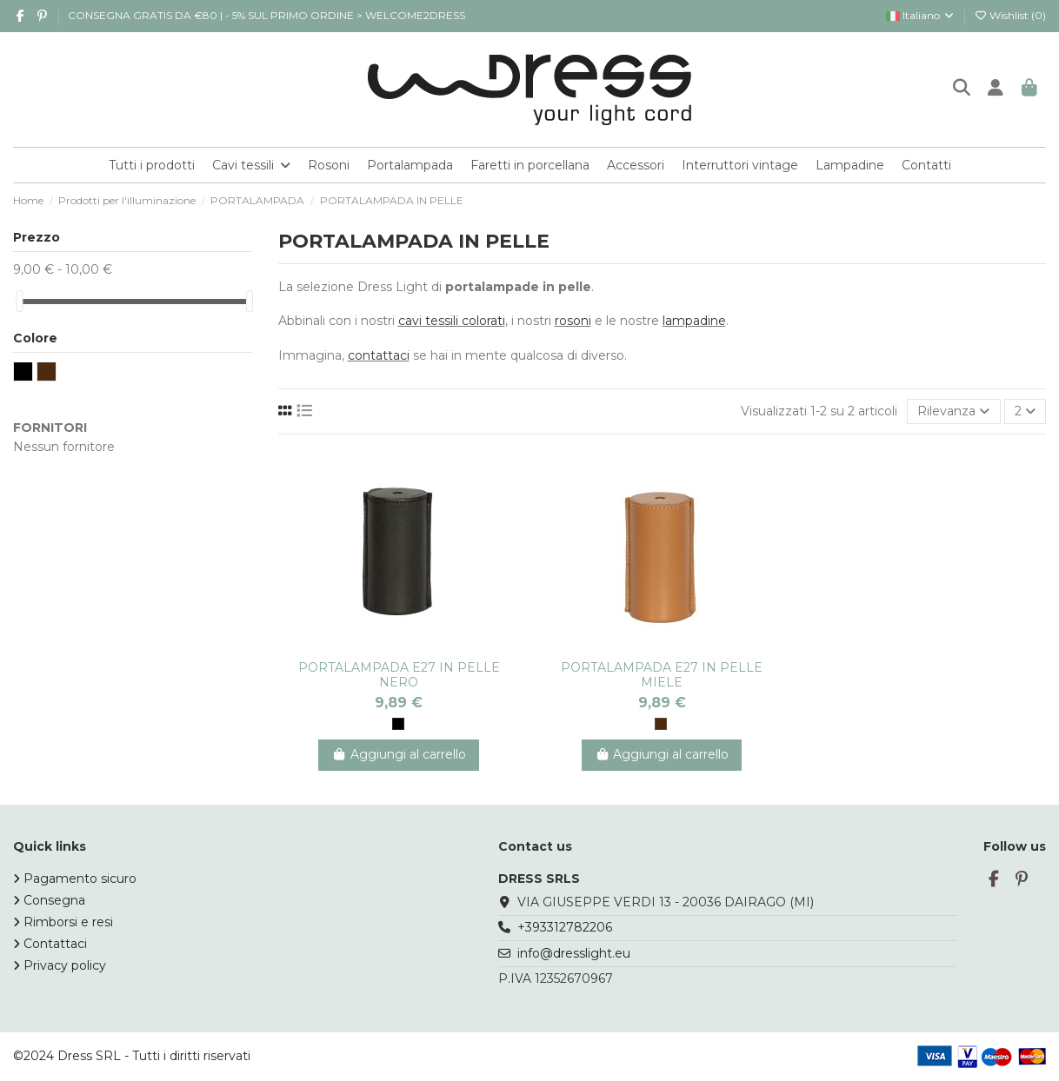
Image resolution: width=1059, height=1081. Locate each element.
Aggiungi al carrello (398, 754)
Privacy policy (64, 965)
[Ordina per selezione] (953, 411)
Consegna (54, 900)
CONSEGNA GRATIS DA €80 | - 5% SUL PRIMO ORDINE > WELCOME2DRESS (266, 15)
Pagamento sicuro (80, 878)
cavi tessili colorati (451, 320)
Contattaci (55, 944)
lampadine (694, 320)
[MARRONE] (661, 724)
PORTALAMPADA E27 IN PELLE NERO (399, 675)
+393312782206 (564, 927)
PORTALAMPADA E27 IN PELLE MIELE (662, 675)
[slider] (19, 301)
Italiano (921, 15)
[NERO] (398, 724)
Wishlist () (1010, 15)
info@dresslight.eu (573, 953)
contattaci (379, 355)
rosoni (573, 320)
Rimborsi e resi (68, 922)
